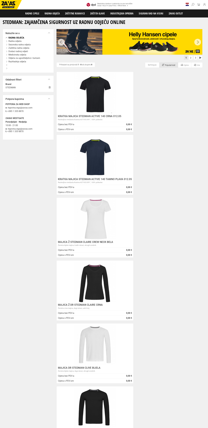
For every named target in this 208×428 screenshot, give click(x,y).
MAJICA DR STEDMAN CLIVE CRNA (177, 183)
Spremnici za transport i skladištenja (34, 414)
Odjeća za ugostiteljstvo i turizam (109, 400)
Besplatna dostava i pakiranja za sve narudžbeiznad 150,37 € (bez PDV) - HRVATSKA (109, 5)
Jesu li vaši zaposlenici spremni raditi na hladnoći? (117, 370)
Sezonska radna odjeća (35, 400)
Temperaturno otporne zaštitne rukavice (183, 403)
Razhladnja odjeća (129, 400)
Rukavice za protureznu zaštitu (87, 403)
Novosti (97, 342)
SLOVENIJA (10, 384)
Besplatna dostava (43, 310)
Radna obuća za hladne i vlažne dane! (111, 367)
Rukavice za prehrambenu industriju (141, 406)
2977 (164, 307)
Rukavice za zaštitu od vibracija (53, 406)
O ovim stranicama (53, 352)
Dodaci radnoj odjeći (71, 400)
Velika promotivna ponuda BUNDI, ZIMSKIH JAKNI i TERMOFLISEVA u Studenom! (116, 362)
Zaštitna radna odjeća (54, 400)
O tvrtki (47, 356)
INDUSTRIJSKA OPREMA (121, 13)
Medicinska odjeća (88, 400)
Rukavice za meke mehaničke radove (32, 403)
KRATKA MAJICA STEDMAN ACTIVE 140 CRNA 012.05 (79, 118)
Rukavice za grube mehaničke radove (60, 403)
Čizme (99, 397)
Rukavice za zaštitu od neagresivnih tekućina (110, 406)
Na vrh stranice (197, 424)
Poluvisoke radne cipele (38, 397)
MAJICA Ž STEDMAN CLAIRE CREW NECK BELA (177, 118)
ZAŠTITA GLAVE (97, 13)
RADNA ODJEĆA (52, 13)
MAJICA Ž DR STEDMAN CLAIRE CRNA (76, 185)
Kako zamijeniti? (83, 310)
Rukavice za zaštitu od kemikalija (168, 406)
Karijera (47, 359)
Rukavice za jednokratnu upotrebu (79, 406)
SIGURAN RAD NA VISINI (151, 13)
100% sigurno (124, 308)
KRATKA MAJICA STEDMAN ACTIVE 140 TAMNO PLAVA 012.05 (129, 118)
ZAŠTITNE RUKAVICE (75, 13)
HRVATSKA (9, 380)
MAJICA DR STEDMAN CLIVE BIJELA (129, 183)
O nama (48, 342)
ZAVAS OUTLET (176, 13)
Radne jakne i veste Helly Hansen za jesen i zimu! (116, 373)
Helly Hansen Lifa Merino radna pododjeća (113, 352)
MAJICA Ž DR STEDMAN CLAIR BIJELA (125, 250)
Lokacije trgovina (52, 362)
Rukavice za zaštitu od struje (192, 406)
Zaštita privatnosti (52, 349)
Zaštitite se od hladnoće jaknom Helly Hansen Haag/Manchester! (114, 357)
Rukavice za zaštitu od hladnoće (28, 406)
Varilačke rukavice (8, 406)
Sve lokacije (10, 375)
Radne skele (52, 417)
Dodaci (105, 397)
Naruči (182, 373)
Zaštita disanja (34, 412)
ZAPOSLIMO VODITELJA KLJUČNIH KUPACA (114, 346)
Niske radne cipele (21, 397)
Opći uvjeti (49, 346)
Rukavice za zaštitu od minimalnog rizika (152, 403)
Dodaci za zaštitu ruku (9, 409)
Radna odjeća (20, 400)
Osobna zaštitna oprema (30, 417)
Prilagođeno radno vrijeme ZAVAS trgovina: (113, 349)
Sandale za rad (70, 397)
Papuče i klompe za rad (86, 397)
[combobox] (199, 275)
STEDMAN (11, 87)
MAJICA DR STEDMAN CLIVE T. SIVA (79, 249)
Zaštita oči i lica (20, 412)
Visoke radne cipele (56, 397)
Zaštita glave (57, 412)
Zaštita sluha (46, 412)
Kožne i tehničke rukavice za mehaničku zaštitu (118, 403)
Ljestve (43, 417)
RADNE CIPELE (32, 13)
